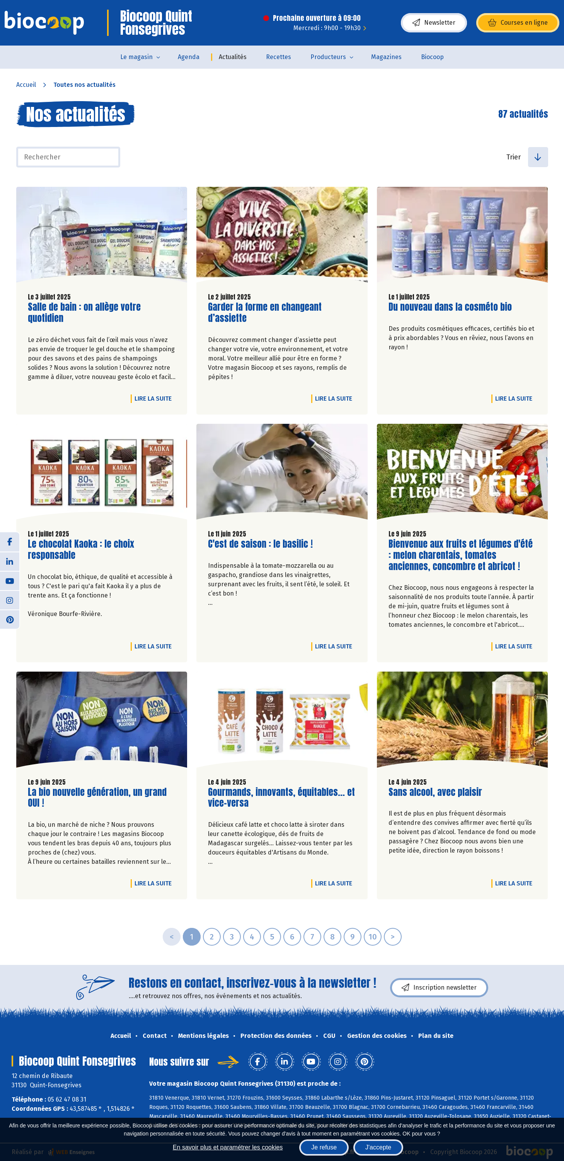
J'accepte (378, 1147)
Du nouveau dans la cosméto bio (450, 307)
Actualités (233, 57)
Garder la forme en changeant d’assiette (265, 312)
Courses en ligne (518, 23)
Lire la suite (155, 398)
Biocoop (432, 57)
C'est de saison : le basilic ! (260, 544)
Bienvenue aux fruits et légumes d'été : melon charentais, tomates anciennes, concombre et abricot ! (460, 555)
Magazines (386, 57)
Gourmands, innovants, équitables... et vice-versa (281, 798)
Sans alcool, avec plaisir (435, 792)
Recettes (278, 57)
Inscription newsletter (439, 988)
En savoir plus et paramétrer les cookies (228, 1147)
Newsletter (433, 23)
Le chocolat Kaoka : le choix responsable (81, 549)
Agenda (188, 57)
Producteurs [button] (328, 57)
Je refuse (324, 1147)
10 (372, 936)
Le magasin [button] (136, 57)
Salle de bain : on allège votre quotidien (84, 312)
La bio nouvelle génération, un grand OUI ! (97, 798)
